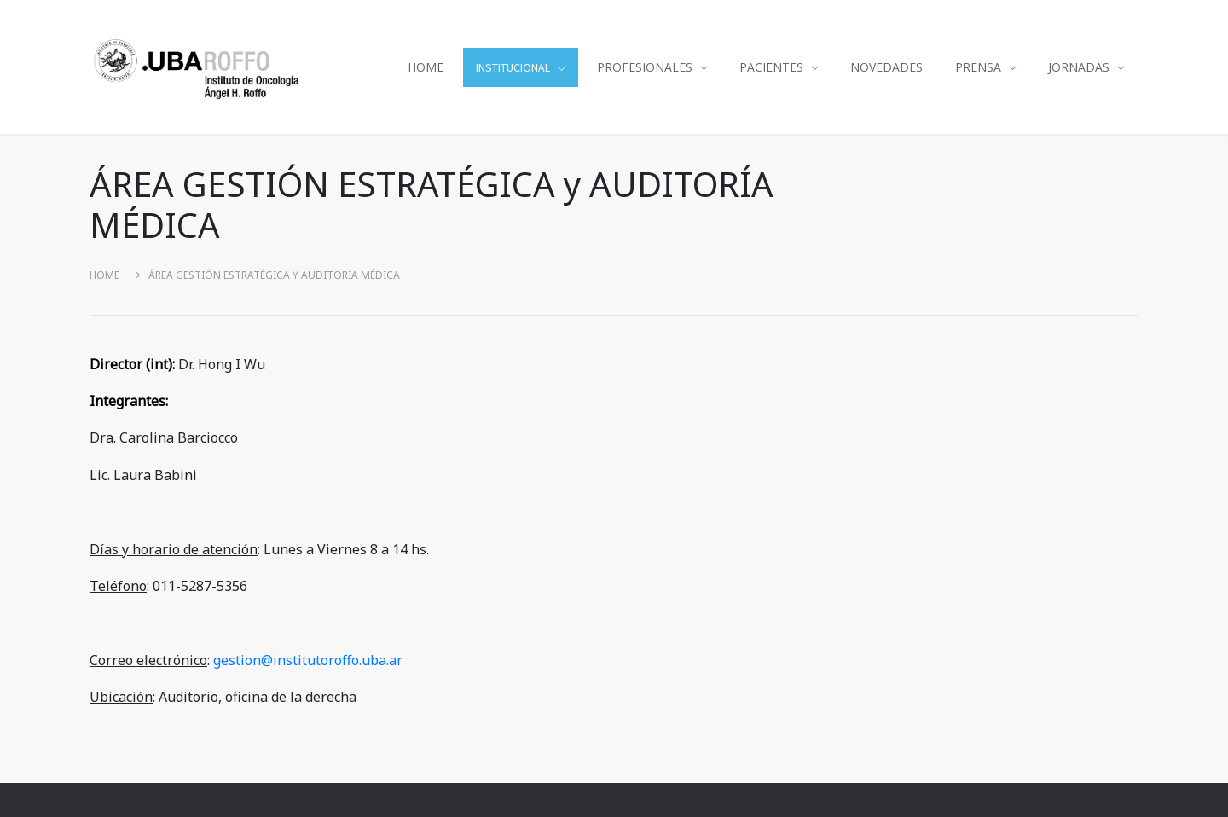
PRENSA (978, 67)
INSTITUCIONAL (513, 67)
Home (104, 275)
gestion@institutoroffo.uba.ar (308, 660)
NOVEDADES (886, 67)
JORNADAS (1078, 67)
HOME (425, 67)
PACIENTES (771, 67)
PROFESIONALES (644, 67)
